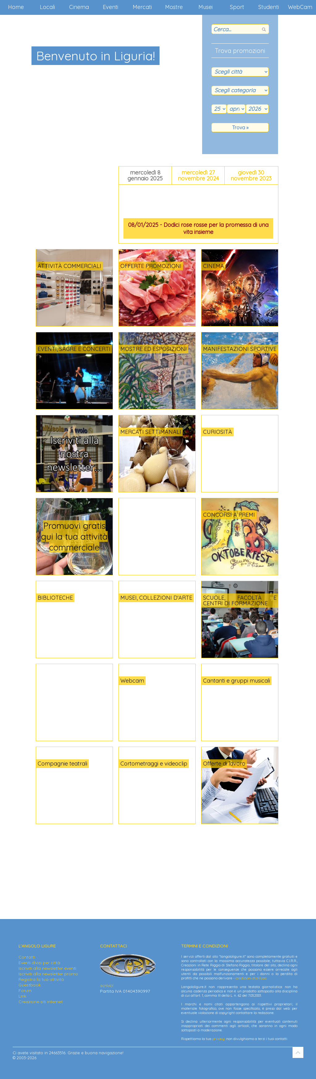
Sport (237, 7)
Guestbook (30, 985)
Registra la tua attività (41, 979)
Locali (47, 7)
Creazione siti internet (41, 1001)
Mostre (174, 7)
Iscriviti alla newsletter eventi (47, 968)
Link (22, 996)
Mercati (142, 7)
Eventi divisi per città (39, 962)
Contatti (27, 957)
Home (16, 7)
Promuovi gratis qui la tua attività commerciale (74, 536)
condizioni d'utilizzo (250, 978)
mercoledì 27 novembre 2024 (198, 175)
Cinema (79, 7)
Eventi (110, 7)
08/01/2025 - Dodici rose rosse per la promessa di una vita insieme (198, 228)
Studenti (268, 7)
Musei (205, 7)
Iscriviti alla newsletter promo (48, 974)
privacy (218, 1039)
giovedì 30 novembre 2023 (251, 175)
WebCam (300, 7)
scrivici (106, 985)
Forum (25, 990)
